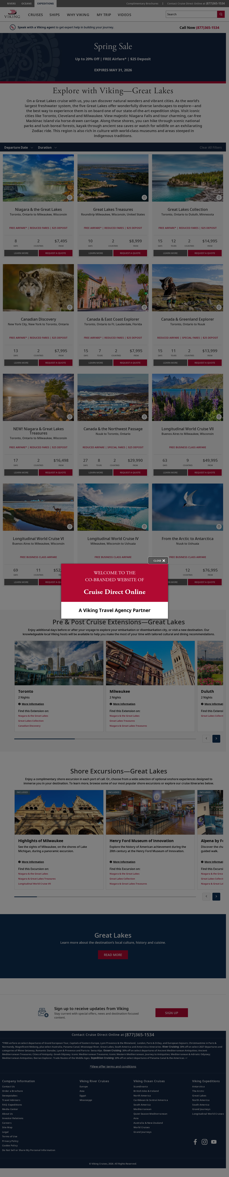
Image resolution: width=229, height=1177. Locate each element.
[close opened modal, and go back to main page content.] (158, 560)
